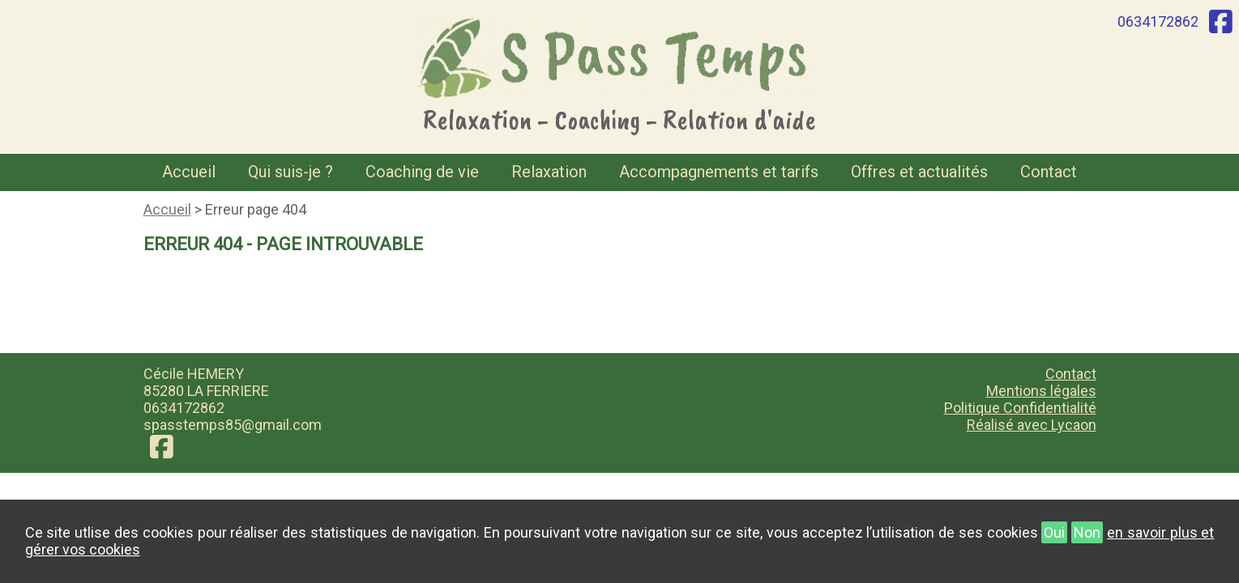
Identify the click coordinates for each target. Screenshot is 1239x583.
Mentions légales (1041, 390)
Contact (1048, 171)
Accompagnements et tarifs (718, 171)
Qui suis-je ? (290, 171)
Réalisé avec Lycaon (1031, 424)
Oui (1054, 532)
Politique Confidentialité (1020, 407)
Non (1087, 532)
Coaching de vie (422, 171)
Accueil (189, 171)
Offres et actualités (919, 171)
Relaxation (549, 171)
